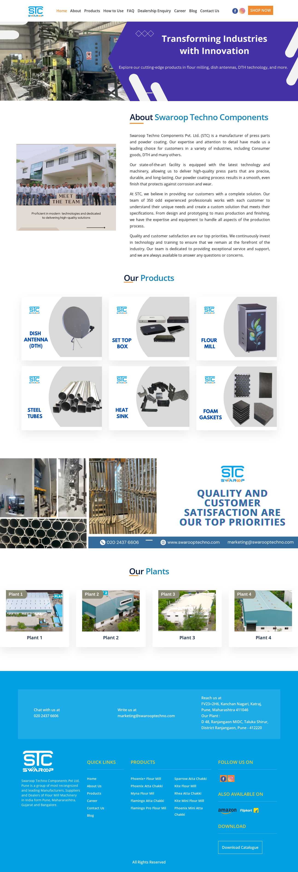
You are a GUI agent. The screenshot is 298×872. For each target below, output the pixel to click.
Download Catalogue (240, 847)
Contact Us (209, 10)
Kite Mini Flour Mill (189, 800)
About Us (94, 786)
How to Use (113, 10)
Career (180, 10)
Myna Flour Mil (142, 793)
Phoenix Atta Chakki (147, 786)
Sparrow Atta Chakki (190, 778)
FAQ (130, 10)
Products (92, 10)
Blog (193, 10)
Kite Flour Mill (185, 786)
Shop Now (260, 10)
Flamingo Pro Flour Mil (148, 808)
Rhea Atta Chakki (187, 793)
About (75, 10)
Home (61, 10)
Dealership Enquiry (154, 10)
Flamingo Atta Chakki (147, 800)
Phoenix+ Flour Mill (146, 778)
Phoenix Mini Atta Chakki (188, 811)
